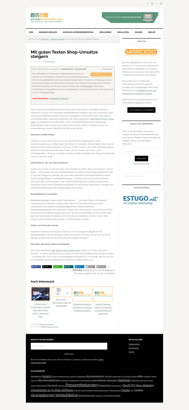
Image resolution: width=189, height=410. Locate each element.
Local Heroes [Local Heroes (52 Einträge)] (85, 380)
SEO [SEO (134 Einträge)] (133, 385)
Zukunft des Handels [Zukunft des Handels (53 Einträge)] (112, 396)
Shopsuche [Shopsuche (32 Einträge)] (77, 390)
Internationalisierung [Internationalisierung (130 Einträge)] (49, 380)
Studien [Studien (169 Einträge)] (126, 390)
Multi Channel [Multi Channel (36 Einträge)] (143, 380)
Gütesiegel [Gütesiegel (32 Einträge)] (34, 380)
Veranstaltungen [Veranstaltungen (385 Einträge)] (43, 395)
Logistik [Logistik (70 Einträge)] (94, 380)
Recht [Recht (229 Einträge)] (126, 385)
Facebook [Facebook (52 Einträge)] (147, 376)
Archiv (131, 352)
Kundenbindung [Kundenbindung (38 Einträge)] (74, 380)
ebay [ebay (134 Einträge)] (140, 376)
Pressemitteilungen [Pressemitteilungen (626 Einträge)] (81, 385)
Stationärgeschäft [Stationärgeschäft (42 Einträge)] (115, 390)
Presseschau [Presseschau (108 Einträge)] (104, 385)
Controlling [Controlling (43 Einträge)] (108, 376)
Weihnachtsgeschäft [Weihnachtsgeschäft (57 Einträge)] (86, 396)
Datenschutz (134, 344)
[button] (36, 266)
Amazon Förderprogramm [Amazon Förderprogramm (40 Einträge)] (60, 376)
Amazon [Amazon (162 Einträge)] (46, 376)
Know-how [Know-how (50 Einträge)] (64, 380)
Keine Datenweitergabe (141, 163)
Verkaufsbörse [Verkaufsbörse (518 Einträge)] (66, 395)
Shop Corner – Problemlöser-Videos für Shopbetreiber (61, 296)
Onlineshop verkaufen (59, 98)
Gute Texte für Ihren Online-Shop (65, 250)
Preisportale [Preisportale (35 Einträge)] (61, 386)
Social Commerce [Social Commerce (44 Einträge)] (87, 390)
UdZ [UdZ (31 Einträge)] (132, 390)
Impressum (134, 348)
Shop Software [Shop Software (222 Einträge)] (63, 390)
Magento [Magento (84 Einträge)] (102, 380)
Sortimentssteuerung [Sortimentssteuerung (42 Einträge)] (101, 390)
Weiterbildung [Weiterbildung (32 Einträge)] (99, 396)
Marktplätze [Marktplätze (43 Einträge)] (135, 380)
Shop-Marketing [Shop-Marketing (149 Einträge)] (145, 385)
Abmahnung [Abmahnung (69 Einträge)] (36, 376)
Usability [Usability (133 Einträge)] (138, 390)
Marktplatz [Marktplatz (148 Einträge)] (124, 380)
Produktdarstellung (49, 327)
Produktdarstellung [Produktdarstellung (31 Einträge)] (116, 385)
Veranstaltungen (46, 324)
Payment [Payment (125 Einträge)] (52, 385)
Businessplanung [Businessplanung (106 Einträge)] (95, 376)
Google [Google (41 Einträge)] (153, 376)
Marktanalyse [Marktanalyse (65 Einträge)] (112, 380)
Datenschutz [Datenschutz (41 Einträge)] (117, 376)
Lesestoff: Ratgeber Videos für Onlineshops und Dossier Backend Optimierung (103, 300)
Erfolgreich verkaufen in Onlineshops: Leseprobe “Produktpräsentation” (82, 299)
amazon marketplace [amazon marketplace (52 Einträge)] (78, 376)
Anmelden (141, 158)
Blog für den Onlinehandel (46, 17)
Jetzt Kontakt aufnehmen (141, 110)
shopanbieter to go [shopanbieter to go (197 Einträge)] (42, 390)
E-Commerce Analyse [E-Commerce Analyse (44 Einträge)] (129, 376)
